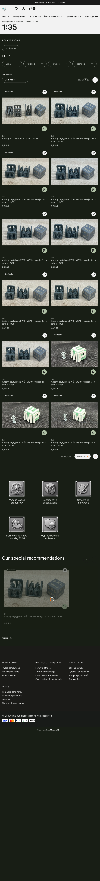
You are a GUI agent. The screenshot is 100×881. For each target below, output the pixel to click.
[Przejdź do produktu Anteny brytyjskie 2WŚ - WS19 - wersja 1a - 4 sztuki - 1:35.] (74, 110)
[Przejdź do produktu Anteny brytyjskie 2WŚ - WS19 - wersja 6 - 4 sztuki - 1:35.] (25, 415)
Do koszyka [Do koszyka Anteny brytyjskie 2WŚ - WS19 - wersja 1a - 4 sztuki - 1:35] (93, 128)
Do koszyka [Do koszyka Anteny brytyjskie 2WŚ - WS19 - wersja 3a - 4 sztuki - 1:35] (93, 250)
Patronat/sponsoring (12, 695)
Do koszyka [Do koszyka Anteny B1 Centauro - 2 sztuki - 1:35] (44, 128)
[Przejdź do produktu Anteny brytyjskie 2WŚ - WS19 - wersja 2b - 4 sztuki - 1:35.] (25, 232)
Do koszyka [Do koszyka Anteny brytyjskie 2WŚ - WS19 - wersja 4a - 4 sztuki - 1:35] (93, 311)
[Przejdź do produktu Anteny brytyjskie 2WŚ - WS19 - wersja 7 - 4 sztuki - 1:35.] (74, 415)
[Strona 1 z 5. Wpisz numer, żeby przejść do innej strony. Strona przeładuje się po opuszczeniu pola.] (85, 80)
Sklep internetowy (47, 730)
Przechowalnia (9, 675)
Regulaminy (74, 679)
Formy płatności (43, 668)
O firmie (6, 699)
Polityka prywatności (79, 675)
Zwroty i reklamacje (45, 671)
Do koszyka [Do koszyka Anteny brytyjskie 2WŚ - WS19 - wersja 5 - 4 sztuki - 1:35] (93, 372)
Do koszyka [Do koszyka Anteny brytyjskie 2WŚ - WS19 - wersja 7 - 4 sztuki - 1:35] (93, 432)
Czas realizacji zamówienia (48, 679)
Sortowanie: (7, 74)
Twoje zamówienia (11, 668)
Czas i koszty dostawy (46, 675)
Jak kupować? (76, 668)
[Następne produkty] (82, 456)
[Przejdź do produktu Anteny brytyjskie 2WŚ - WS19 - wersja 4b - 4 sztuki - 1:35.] (25, 354)
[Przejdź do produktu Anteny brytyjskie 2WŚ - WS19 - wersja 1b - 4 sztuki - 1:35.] (25, 171)
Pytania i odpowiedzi (79, 671)
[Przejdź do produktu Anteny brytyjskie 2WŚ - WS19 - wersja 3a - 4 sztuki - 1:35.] (74, 232)
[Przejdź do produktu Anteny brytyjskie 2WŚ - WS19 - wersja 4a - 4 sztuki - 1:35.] (74, 293)
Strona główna (7, 22)
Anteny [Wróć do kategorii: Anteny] (11, 48)
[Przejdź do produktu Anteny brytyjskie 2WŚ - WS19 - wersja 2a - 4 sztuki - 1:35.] (74, 171)
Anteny (29, 22)
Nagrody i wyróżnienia (13, 703)
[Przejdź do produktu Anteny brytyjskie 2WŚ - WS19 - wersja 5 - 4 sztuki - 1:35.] (74, 354)
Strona (80, 80)
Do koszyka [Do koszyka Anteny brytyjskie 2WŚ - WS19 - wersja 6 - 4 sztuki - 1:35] (44, 432)
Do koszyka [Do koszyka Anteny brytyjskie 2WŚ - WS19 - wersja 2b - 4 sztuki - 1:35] (44, 250)
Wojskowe (19, 22)
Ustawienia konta (10, 671)
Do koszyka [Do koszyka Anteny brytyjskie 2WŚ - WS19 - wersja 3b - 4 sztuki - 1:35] (44, 311)
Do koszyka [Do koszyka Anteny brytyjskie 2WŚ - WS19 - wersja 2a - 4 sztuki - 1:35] (93, 189)
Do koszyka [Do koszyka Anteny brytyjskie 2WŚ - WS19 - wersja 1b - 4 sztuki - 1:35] (44, 189)
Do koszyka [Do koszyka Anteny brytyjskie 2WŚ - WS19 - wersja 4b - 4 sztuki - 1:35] (44, 372)
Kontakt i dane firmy (12, 692)
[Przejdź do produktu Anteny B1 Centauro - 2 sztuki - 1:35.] (25, 110)
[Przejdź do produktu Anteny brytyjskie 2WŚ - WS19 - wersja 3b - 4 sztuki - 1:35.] (25, 293)
